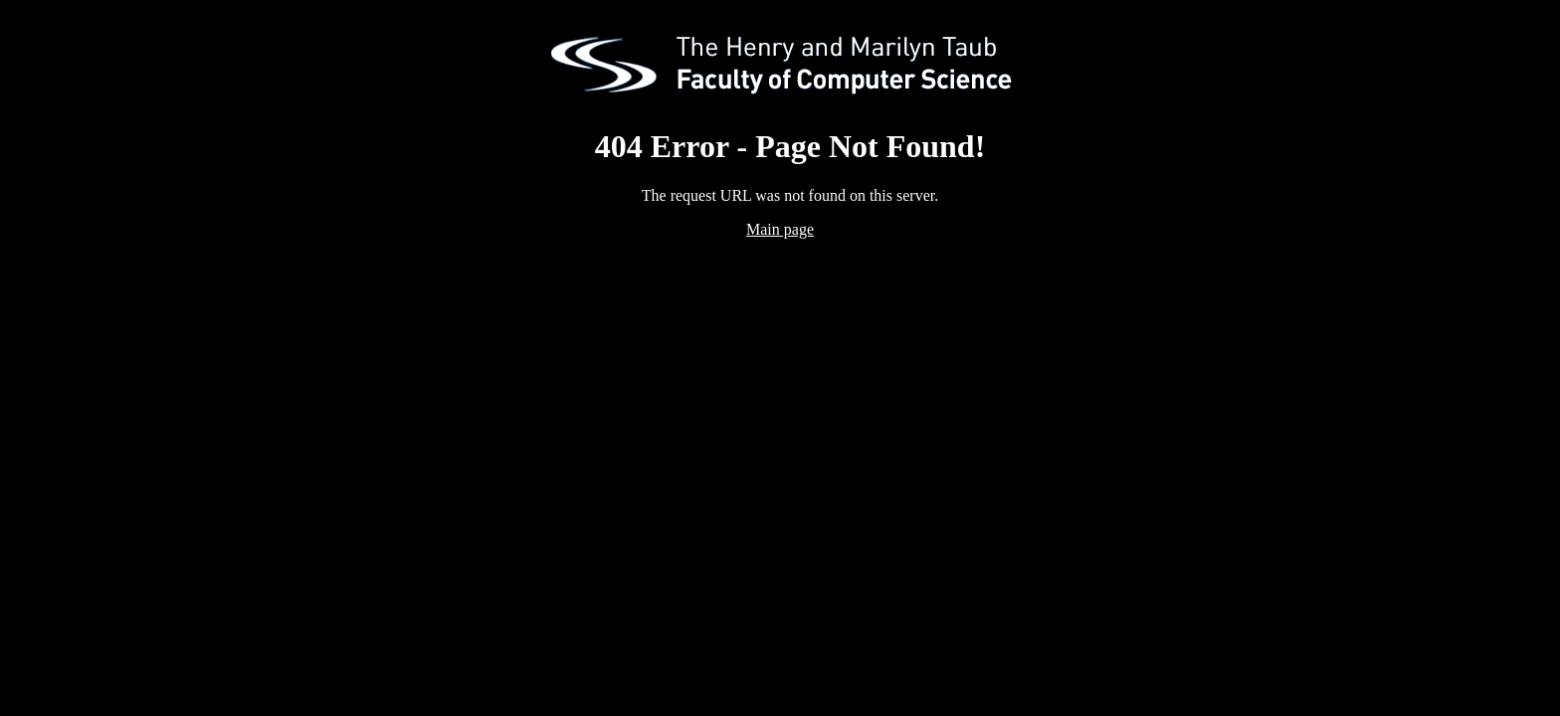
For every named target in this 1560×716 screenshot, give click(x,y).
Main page (780, 229)
